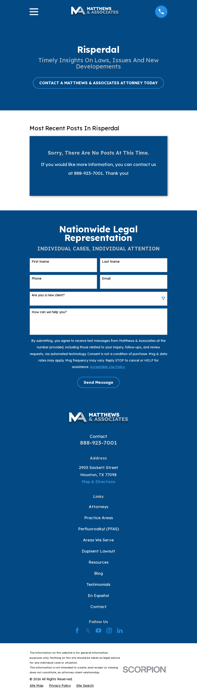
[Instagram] (109, 630)
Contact (98, 606)
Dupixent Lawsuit (98, 551)
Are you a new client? (48, 295)
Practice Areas (98, 517)
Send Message (98, 382)
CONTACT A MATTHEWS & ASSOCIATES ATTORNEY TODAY (98, 82)
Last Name (111, 262)
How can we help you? (49, 312)
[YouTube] (98, 630)
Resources (98, 562)
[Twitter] (88, 630)
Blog (98, 573)
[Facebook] (77, 630)
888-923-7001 (98, 442)
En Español (98, 595)
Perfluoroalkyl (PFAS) (98, 528)
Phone (36, 279)
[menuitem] (36, 685)
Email (106, 279)
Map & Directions (98, 481)
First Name (40, 262)
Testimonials (98, 584)
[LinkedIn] (120, 630)
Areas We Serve (98, 539)
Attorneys (98, 506)
